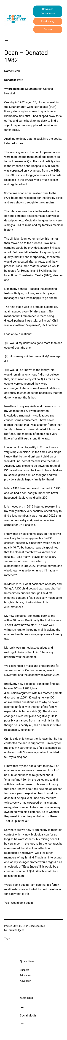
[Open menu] (6, 40)
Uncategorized (37, 926)
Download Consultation (48, 11)
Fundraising (47, 21)
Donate (48, 29)
